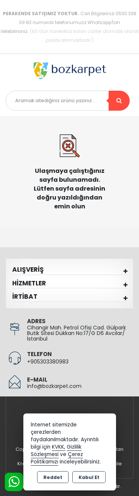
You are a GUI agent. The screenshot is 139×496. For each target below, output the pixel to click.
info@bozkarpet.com (54, 386)
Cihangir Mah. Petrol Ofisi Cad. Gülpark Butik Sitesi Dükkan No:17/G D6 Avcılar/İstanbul (76, 333)
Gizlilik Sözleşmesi (56, 450)
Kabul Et (89, 477)
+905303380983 (48, 361)
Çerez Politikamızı (57, 458)
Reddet (52, 477)
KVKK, (58, 446)
